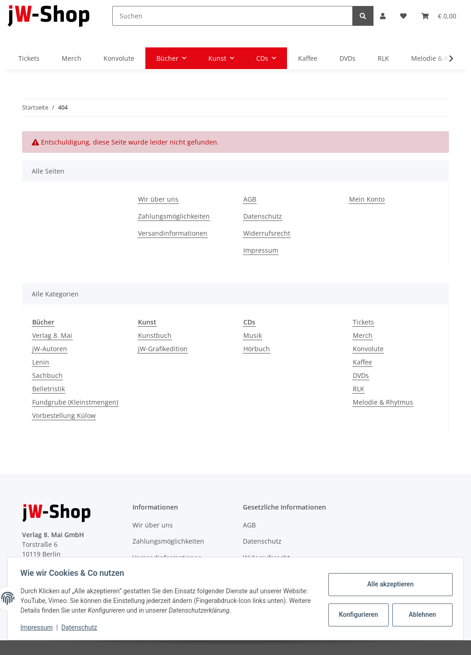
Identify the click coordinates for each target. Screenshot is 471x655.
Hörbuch (256, 348)
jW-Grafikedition (163, 348)
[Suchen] (232, 16)
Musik (252, 335)
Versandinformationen (172, 233)
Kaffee (362, 362)
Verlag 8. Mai (52, 335)
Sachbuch (47, 375)
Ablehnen (420, 614)
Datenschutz (262, 216)
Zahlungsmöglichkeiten (174, 216)
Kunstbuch (155, 335)
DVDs (361, 375)
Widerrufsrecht (266, 233)
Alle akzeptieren (388, 584)
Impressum (260, 250)
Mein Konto (367, 199)
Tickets (363, 322)
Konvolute (368, 348)
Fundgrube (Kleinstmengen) (75, 402)
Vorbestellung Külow (64, 415)
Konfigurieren (357, 614)
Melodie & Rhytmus (383, 402)
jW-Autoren (49, 348)
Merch (363, 335)
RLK (358, 388)
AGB (249, 199)
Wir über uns (158, 199)
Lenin (40, 362)
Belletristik (48, 388)
